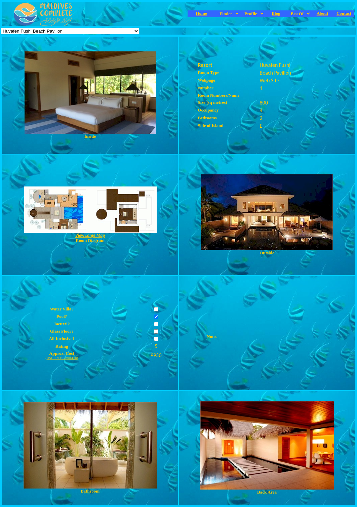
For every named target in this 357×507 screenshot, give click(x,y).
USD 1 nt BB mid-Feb (62, 358)
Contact (343, 13)
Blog (276, 13)
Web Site (269, 80)
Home (201, 13)
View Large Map (90, 235)
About (322, 13)
